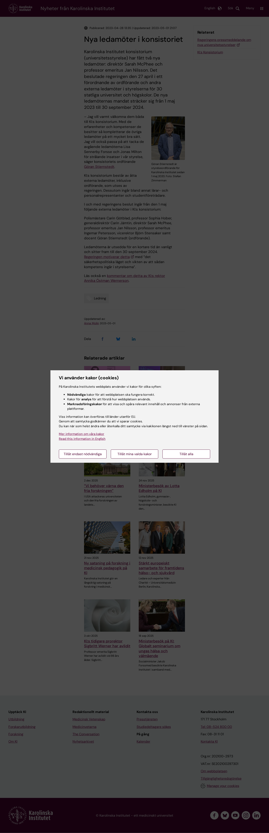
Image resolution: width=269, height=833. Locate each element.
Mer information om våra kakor (81, 434)
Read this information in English (82, 439)
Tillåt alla (186, 454)
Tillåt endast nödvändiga (83, 454)
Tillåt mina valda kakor (134, 454)
